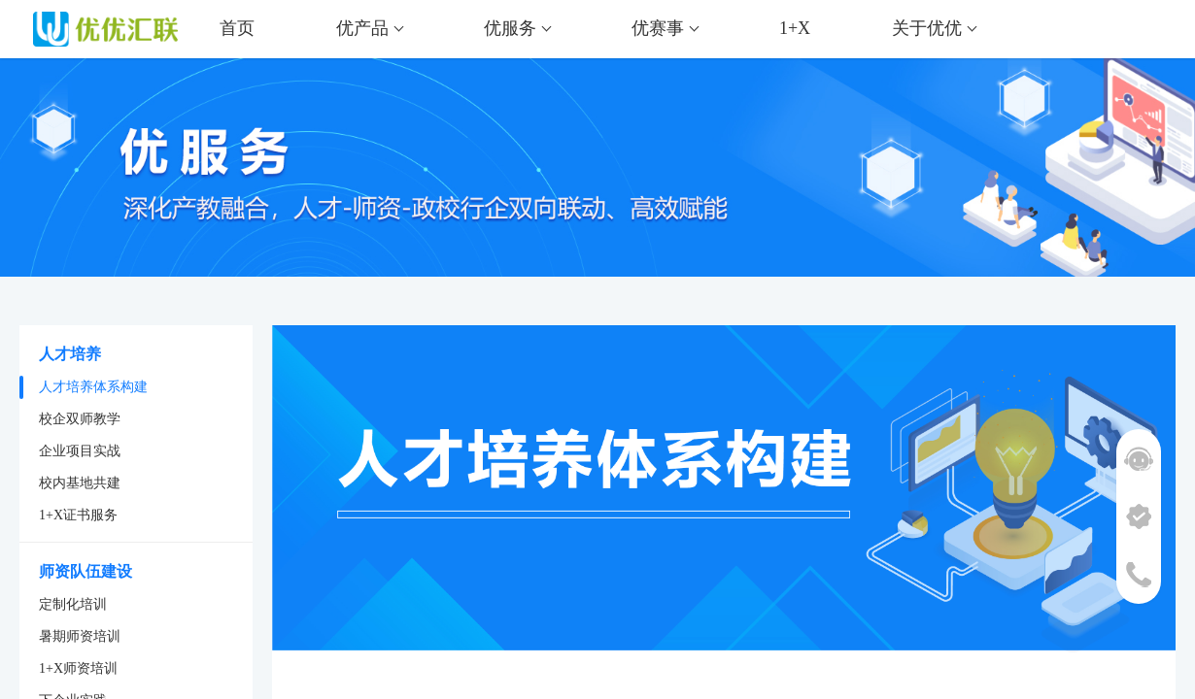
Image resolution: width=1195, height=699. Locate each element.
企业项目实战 (79, 451)
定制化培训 (73, 604)
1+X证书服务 (78, 515)
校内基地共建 (79, 483)
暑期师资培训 (79, 636)
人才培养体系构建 (93, 387)
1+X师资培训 (78, 668)
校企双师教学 (79, 419)
